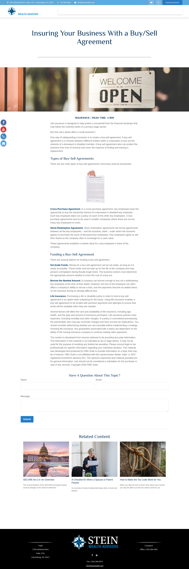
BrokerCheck (114, 567)
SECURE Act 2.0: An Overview (38, 479)
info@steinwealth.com (84, 3)
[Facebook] (158, 2)
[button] (62, 11)
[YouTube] (151, 2)
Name (24, 380)
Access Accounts (172, 3)
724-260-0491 (64, 3)
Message (25, 396)
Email (99, 380)
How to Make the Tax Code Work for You (140, 479)
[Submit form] (27, 419)
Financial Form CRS (96, 563)
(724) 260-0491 (147, 549)
